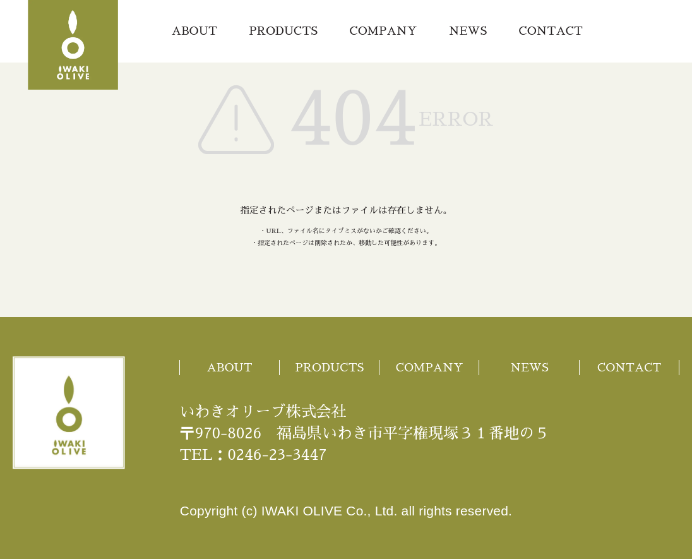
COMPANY (383, 31)
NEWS (468, 31)
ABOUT (194, 31)
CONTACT (551, 31)
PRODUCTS (283, 31)
